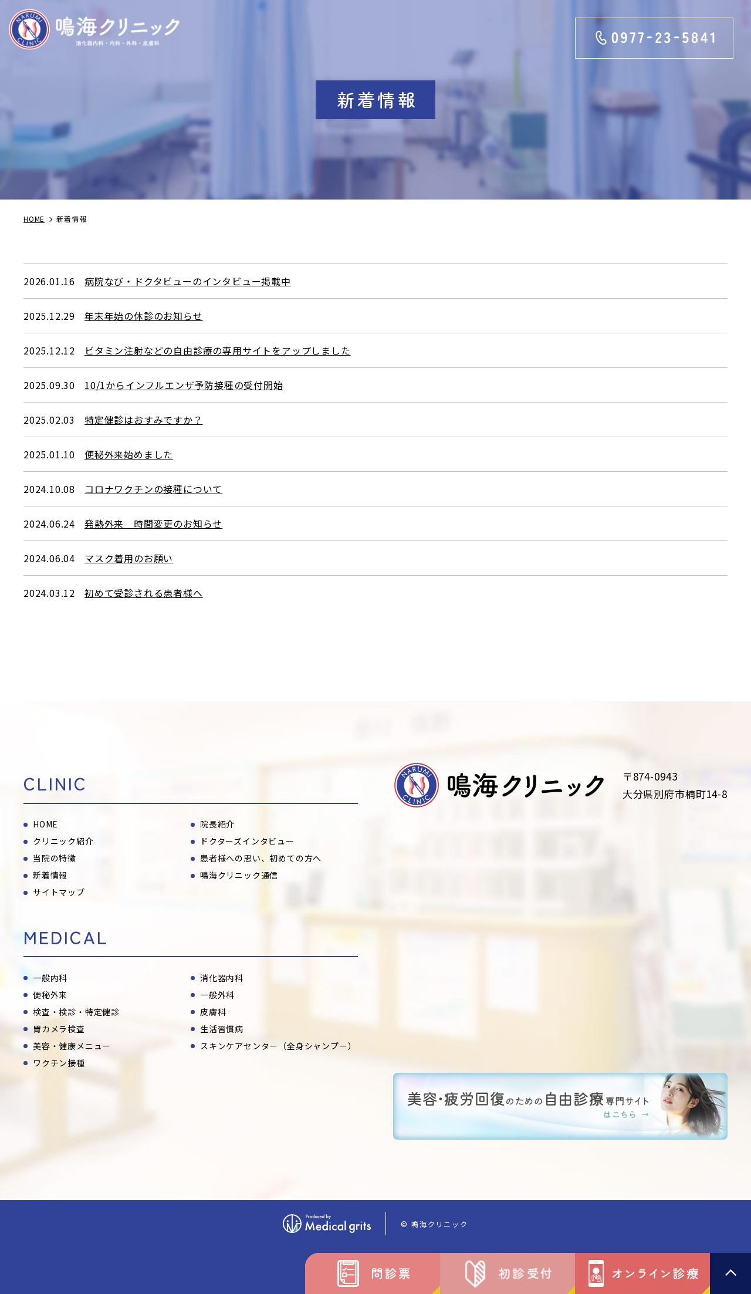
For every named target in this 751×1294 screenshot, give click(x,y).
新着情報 (50, 875)
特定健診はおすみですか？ (143, 420)
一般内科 (50, 978)
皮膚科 (213, 1012)
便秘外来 (50, 995)
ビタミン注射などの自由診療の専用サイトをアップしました (217, 350)
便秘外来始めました (128, 454)
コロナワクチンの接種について (153, 489)
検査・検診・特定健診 (76, 1012)
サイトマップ (59, 892)
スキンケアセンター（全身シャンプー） (278, 1046)
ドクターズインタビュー (247, 841)
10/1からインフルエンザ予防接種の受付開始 (183, 385)
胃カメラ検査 (59, 1029)
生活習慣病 (221, 1029)
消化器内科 (221, 978)
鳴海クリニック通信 (239, 875)
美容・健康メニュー (72, 1046)
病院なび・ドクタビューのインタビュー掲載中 (187, 281)
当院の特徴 (54, 858)
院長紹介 (217, 824)
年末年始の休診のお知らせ (143, 316)
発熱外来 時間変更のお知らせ (153, 523)
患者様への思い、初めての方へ (261, 858)
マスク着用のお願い (128, 558)
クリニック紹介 (63, 841)
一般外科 (217, 995)
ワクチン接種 (59, 1063)
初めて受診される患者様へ (143, 593)
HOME (45, 824)
